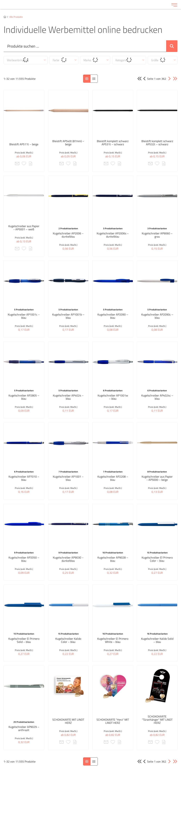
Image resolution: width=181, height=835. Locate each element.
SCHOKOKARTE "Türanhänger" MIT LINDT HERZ (157, 719)
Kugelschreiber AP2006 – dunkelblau (68, 235)
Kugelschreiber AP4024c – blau (157, 397)
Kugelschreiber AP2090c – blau (157, 316)
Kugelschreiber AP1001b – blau (68, 316)
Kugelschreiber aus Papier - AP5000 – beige (157, 478)
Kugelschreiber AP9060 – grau (157, 235)
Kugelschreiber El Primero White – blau (112, 640)
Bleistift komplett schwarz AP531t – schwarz (113, 142)
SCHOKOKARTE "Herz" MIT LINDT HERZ (113, 721)
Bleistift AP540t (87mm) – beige (68, 142)
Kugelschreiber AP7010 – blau (23, 478)
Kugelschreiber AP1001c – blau (24, 316)
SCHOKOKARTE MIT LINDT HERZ (68, 721)
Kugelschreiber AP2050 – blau (23, 559)
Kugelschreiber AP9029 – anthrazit (23, 728)
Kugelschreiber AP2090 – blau (112, 316)
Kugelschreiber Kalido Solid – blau (157, 640)
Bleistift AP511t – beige (23, 144)
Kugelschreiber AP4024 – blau (68, 397)
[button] (169, 78)
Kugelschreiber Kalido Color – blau (68, 640)
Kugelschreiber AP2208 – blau (112, 478)
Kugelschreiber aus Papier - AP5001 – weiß (23, 227)
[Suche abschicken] (171, 46)
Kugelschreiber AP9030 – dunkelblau (68, 559)
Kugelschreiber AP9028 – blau (112, 559)
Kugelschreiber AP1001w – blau (113, 397)
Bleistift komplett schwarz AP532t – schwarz (157, 142)
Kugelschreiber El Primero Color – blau (157, 559)
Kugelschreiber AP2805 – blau (23, 397)
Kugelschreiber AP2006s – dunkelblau (113, 235)
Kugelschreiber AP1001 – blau (68, 478)
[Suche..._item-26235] (85, 46)
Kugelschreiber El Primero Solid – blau (23, 640)
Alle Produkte (16, 17)
